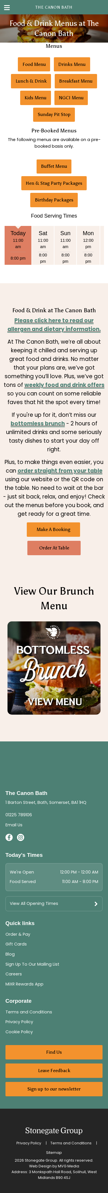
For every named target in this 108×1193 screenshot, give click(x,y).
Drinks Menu (72, 64)
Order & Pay (17, 934)
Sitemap (54, 1152)
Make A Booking (53, 529)
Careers (13, 974)
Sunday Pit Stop (54, 114)
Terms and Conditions (28, 1012)
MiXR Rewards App (24, 984)
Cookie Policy (19, 1032)
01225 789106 (18, 815)
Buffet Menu (54, 166)
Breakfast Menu (75, 81)
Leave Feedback (54, 1070)
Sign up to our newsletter (54, 1089)
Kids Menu (35, 97)
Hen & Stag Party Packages (54, 183)
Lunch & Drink (31, 81)
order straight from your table (60, 471)
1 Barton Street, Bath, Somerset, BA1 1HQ (45, 802)
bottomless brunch (38, 423)
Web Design (40, 1166)
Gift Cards (16, 944)
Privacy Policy (19, 1022)
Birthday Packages (54, 200)
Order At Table (54, 548)
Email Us (13, 825)
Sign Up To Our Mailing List (32, 964)
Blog (10, 954)
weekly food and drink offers (64, 385)
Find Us (54, 1052)
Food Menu (34, 64)
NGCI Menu (71, 97)
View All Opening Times (34, 903)
